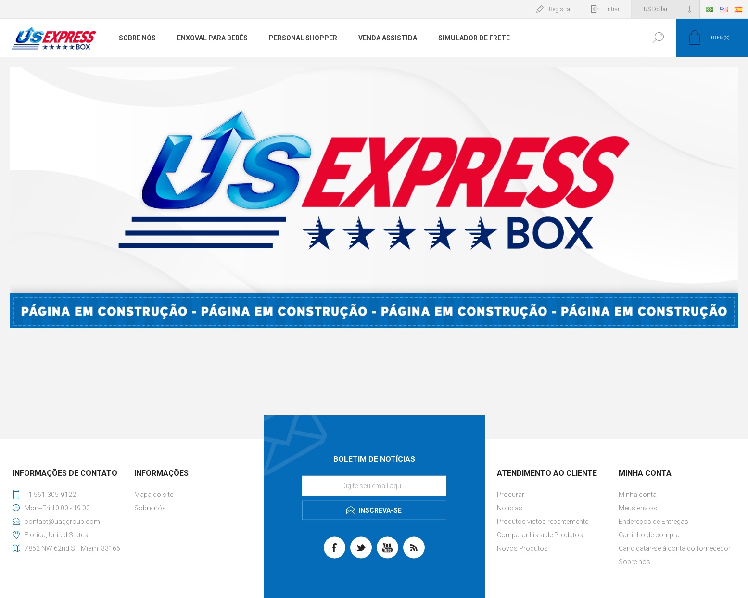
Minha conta (638, 494)
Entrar (612, 9)
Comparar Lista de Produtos (540, 535)
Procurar (510, 494)
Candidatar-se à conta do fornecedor (675, 548)
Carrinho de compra (649, 535)
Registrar (560, 9)
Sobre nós (150, 508)
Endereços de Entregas (653, 521)
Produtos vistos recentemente (542, 521)
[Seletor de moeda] (665, 9)
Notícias (509, 508)
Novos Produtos (522, 548)
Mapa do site (153, 494)
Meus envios (638, 508)
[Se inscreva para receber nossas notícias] (374, 486)
